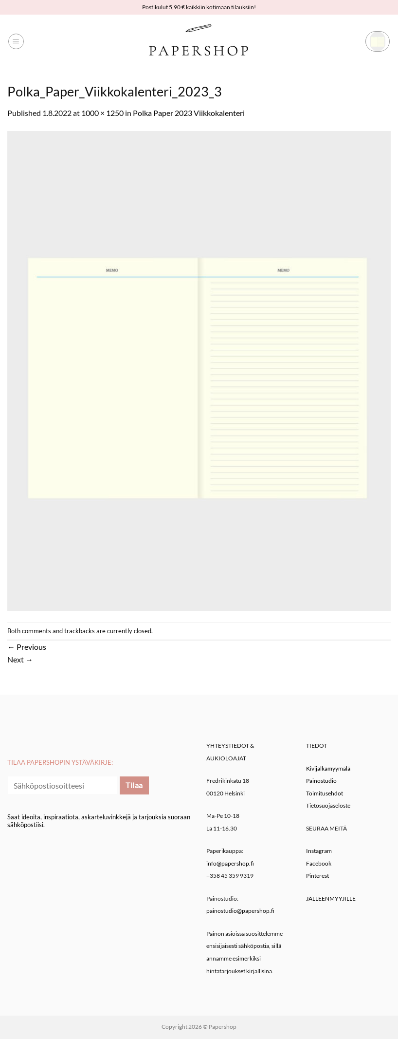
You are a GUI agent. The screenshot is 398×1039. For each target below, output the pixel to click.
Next (20, 659)
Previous (26, 646)
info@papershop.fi (230, 863)
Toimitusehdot (324, 793)
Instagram (319, 850)
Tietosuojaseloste (328, 805)
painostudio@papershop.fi (240, 910)
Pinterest (317, 875)
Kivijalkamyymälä (328, 768)
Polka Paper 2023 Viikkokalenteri (189, 112)
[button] (16, 41)
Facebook (318, 863)
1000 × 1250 (102, 112)
